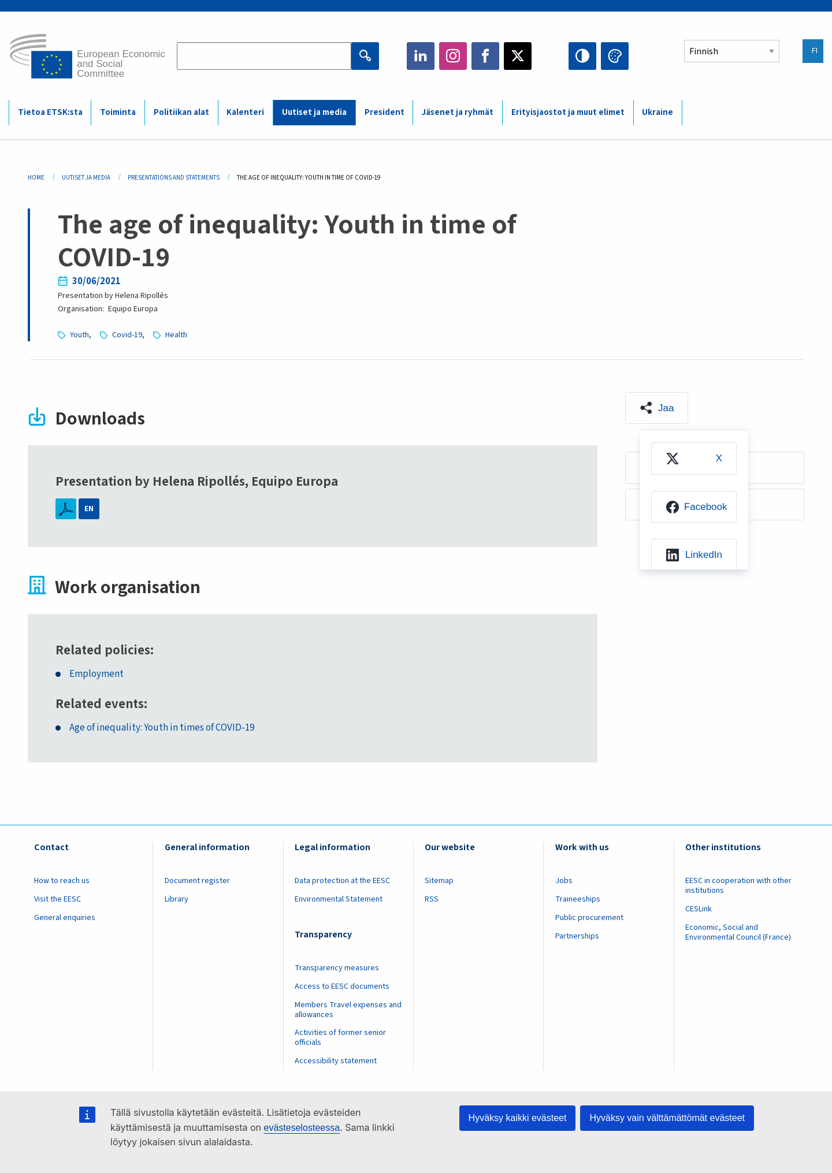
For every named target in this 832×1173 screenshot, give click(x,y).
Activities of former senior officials (340, 1037)
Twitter (518, 56)
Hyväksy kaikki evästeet (518, 1118)
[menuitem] (694, 458)
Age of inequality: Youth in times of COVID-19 (161, 728)
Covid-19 (127, 335)
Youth (79, 335)
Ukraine (657, 112)
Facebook (485, 56)
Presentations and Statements (174, 177)
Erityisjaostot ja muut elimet (568, 112)
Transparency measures (337, 968)
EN (89, 509)
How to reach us (62, 881)
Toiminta (118, 112)
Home (36, 177)
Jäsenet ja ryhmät (457, 112)
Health (176, 335)
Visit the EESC (57, 899)
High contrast (582, 56)
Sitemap (439, 881)
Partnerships (577, 936)
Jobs (564, 881)
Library (176, 899)
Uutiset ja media (314, 112)
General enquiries (64, 917)
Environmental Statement (338, 899)
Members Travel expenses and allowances (348, 1010)
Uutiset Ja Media (86, 177)
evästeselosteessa (301, 1128)
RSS (432, 899)
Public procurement (589, 917)
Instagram (453, 56)
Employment (96, 674)
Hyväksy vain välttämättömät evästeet (667, 1118)
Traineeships (577, 899)
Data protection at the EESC (342, 881)
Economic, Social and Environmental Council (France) (739, 932)
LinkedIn (420, 56)
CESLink (698, 909)
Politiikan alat (181, 112)
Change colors (615, 56)
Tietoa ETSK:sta (50, 112)
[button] (656, 408)
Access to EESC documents (342, 986)
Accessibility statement (336, 1061)
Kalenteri (245, 112)
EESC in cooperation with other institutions (738, 885)
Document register (197, 881)
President (384, 112)
